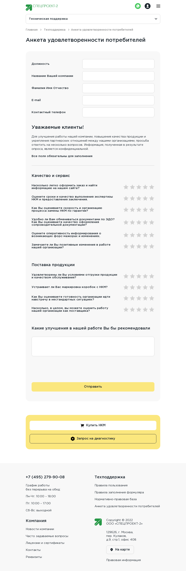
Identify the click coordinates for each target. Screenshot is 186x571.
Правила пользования (111, 485)
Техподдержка (55, 30)
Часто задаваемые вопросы (47, 536)
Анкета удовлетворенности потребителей (127, 506)
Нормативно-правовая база (116, 499)
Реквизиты (34, 557)
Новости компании (40, 529)
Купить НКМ (93, 425)
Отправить (93, 386)
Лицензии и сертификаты (45, 543)
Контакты (33, 550)
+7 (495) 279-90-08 (45, 477)
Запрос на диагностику (93, 439)
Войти (148, 6)
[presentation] (61, 372)
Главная (32, 30)
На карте (120, 549)
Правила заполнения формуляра (119, 492)
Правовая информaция (123, 560)
